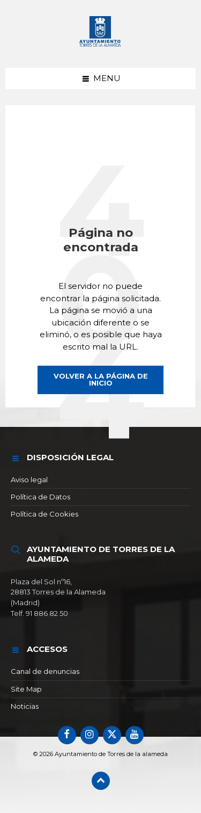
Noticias (25, 706)
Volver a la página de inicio (101, 379)
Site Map (26, 689)
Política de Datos (40, 496)
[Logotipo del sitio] (100, 47)
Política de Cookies (44, 514)
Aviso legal (29, 479)
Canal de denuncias (45, 671)
